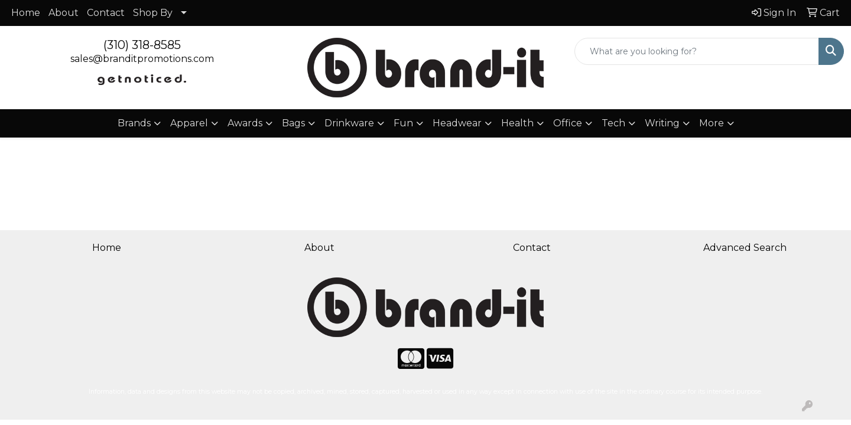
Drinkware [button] (349, 123)
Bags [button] (293, 123)
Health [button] (517, 123)
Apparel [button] (189, 123)
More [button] (711, 123)
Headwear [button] (457, 123)
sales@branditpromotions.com (142, 58)
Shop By (153, 12)
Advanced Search (745, 247)
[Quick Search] (696, 51)
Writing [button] (662, 123)
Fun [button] (403, 123)
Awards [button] (245, 123)
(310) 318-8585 (142, 45)
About (63, 12)
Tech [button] (613, 123)
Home (25, 12)
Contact (106, 12)
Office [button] (567, 123)
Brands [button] (134, 123)
